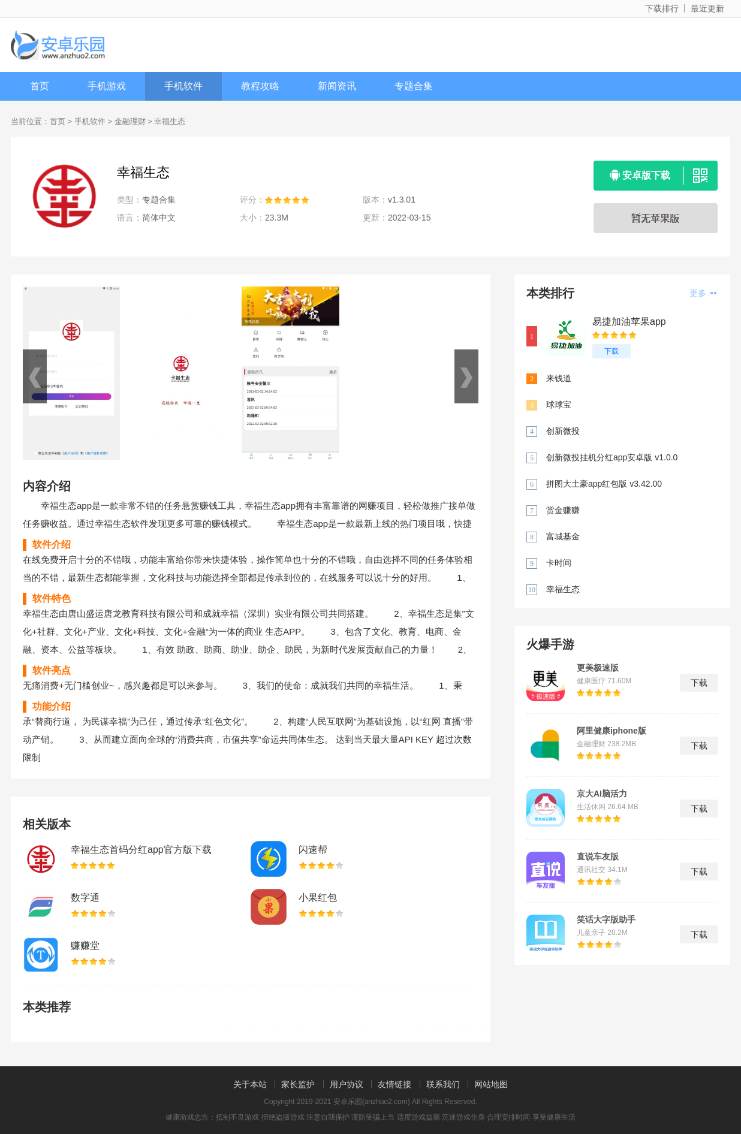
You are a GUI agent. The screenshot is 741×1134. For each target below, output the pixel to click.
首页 (39, 86)
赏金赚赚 (563, 510)
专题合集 (413, 86)
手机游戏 (107, 86)
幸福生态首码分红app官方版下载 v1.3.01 (141, 850)
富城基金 (563, 536)
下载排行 (662, 8)
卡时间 (558, 563)
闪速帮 (313, 850)
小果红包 (318, 897)
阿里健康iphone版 (611, 730)
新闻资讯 (337, 86)
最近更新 (707, 8)
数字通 (85, 897)
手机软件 (183, 86)
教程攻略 (260, 86)
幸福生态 (563, 589)
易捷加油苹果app (629, 321)
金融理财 (130, 121)
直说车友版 (598, 856)
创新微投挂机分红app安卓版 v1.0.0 (611, 457)
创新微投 (563, 431)
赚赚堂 (85, 945)
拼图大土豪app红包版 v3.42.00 (604, 483)
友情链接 (394, 1084)
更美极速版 (598, 667)
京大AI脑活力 (602, 793)
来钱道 (558, 378)
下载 (611, 351)
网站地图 (491, 1084)
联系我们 (443, 1084)
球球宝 (558, 404)
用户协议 (346, 1084)
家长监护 (298, 1084)
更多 (702, 293)
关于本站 (250, 1084)
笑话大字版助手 (606, 919)
